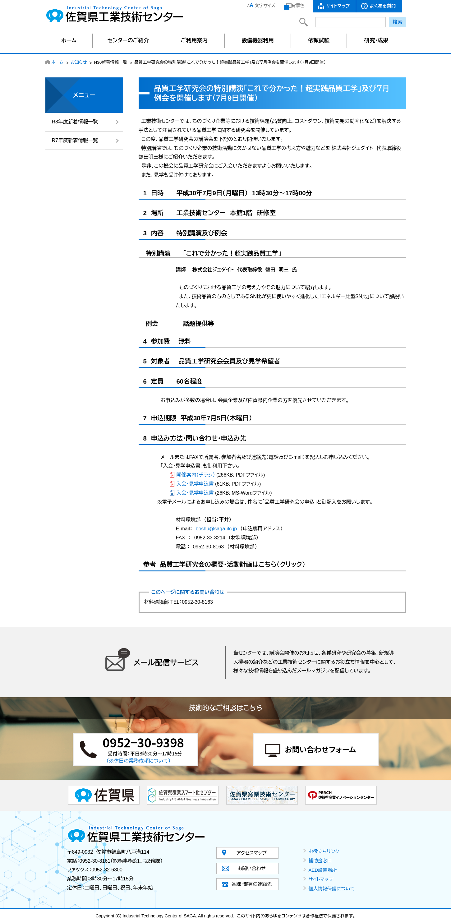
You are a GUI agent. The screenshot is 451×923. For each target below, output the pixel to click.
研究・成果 (376, 40)
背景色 (298, 5)
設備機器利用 (258, 40)
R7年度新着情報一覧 (75, 140)
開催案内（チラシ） (196, 475)
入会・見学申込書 (195, 484)
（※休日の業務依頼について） (138, 761)
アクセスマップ (252, 853)
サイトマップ (338, 5)
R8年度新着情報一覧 (75, 121)
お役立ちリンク (324, 851)
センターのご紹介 (128, 40)
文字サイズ (265, 5)
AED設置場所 (323, 870)
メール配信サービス (166, 662)
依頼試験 (318, 40)
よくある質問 (383, 5)
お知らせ (79, 62)
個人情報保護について (332, 888)
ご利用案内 (194, 40)
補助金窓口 (320, 860)
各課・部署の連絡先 (252, 884)
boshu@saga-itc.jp (216, 528)
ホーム (68, 40)
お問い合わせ (251, 868)
